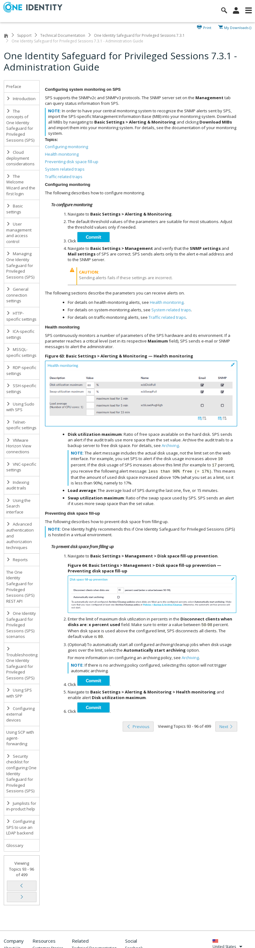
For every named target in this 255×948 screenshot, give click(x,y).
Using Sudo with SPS (20, 407)
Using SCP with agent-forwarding (20, 737)
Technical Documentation (62, 35)
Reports (17, 559)
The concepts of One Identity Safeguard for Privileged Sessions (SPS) (20, 125)
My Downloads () (237, 27)
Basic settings (14, 209)
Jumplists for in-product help (21, 806)
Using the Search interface (18, 506)
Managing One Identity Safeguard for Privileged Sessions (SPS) (20, 265)
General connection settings (17, 295)
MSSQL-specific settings (21, 352)
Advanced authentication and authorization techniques (20, 535)
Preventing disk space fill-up (71, 161)
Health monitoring (62, 154)
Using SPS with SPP (19, 693)
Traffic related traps (63, 176)
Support (24, 35)
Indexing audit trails (17, 485)
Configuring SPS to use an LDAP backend (20, 827)
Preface (13, 86)
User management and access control (19, 232)
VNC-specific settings (21, 467)
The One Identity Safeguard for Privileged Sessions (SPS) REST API (20, 586)
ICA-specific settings (20, 334)
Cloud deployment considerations (20, 158)
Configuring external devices (20, 714)
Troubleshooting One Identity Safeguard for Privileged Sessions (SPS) (21, 664)
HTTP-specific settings (21, 316)
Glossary (14, 845)
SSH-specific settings (21, 388)
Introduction (21, 98)
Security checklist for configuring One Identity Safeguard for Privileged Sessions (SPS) (21, 773)
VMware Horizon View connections (18, 446)
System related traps (65, 169)
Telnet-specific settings (21, 425)
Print (207, 27)
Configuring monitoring (66, 146)
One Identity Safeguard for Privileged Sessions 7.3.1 (139, 35)
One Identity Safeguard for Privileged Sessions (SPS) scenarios (21, 624)
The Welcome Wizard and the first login (20, 185)
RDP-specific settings (21, 370)
